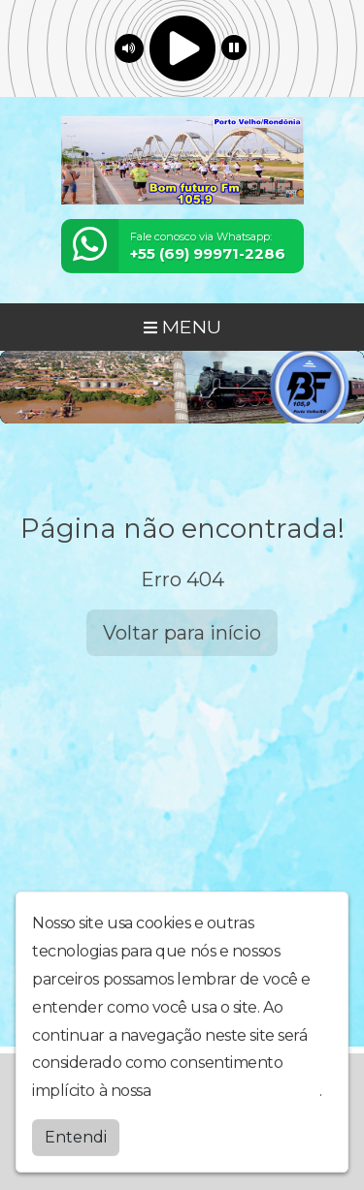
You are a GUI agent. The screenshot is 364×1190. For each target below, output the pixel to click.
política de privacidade (236, 1089)
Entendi (76, 1135)
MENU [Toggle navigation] (182, 326)
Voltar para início (182, 632)
